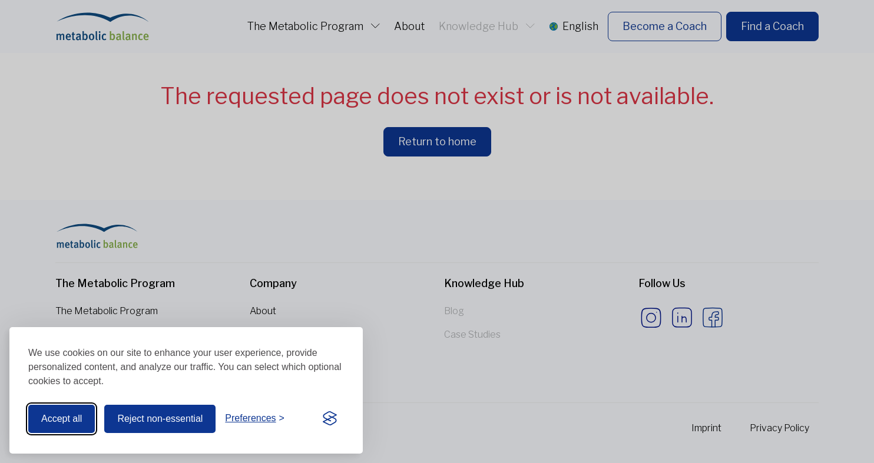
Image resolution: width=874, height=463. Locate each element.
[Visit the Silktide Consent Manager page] (330, 419)
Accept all (61, 419)
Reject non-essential (160, 419)
